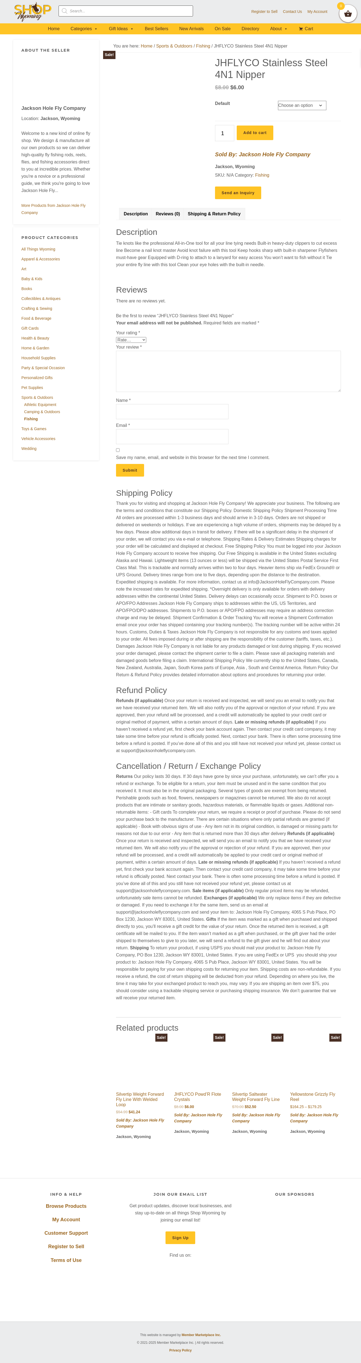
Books (26, 288)
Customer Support (66, 1233)
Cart (309, 28)
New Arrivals (191, 28)
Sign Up (180, 1238)
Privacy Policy (180, 1350)
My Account (66, 1219)
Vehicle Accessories (38, 438)
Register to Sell (66, 1246)
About (279, 28)
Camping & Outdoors (42, 412)
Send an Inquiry (238, 193)
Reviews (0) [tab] (168, 214)
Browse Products (66, 1206)
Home (54, 28)
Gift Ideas (121, 28)
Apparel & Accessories (40, 259)
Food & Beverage (36, 318)
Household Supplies (38, 358)
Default (222, 103)
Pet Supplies (32, 387)
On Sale (223, 28)
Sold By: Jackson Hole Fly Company (262, 154)
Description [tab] (136, 214)
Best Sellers (156, 28)
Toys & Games (33, 429)
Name (123, 400)
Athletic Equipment (40, 404)
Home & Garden (35, 348)
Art (23, 269)
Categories (84, 28)
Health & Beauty (35, 338)
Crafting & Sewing (36, 308)
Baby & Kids (31, 279)
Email (123, 425)
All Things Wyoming (38, 249)
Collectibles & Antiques (40, 298)
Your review (129, 347)
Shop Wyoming (33, 11)
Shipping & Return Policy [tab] (214, 214)
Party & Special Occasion (43, 368)
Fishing (31, 419)
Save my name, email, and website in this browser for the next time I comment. (192, 457)
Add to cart (255, 132)
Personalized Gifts (37, 377)
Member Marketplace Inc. (201, 1335)
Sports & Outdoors (37, 397)
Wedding (29, 448)
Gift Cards (30, 328)
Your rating (128, 332)
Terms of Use (66, 1260)
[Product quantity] (224, 133)
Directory (250, 28)
